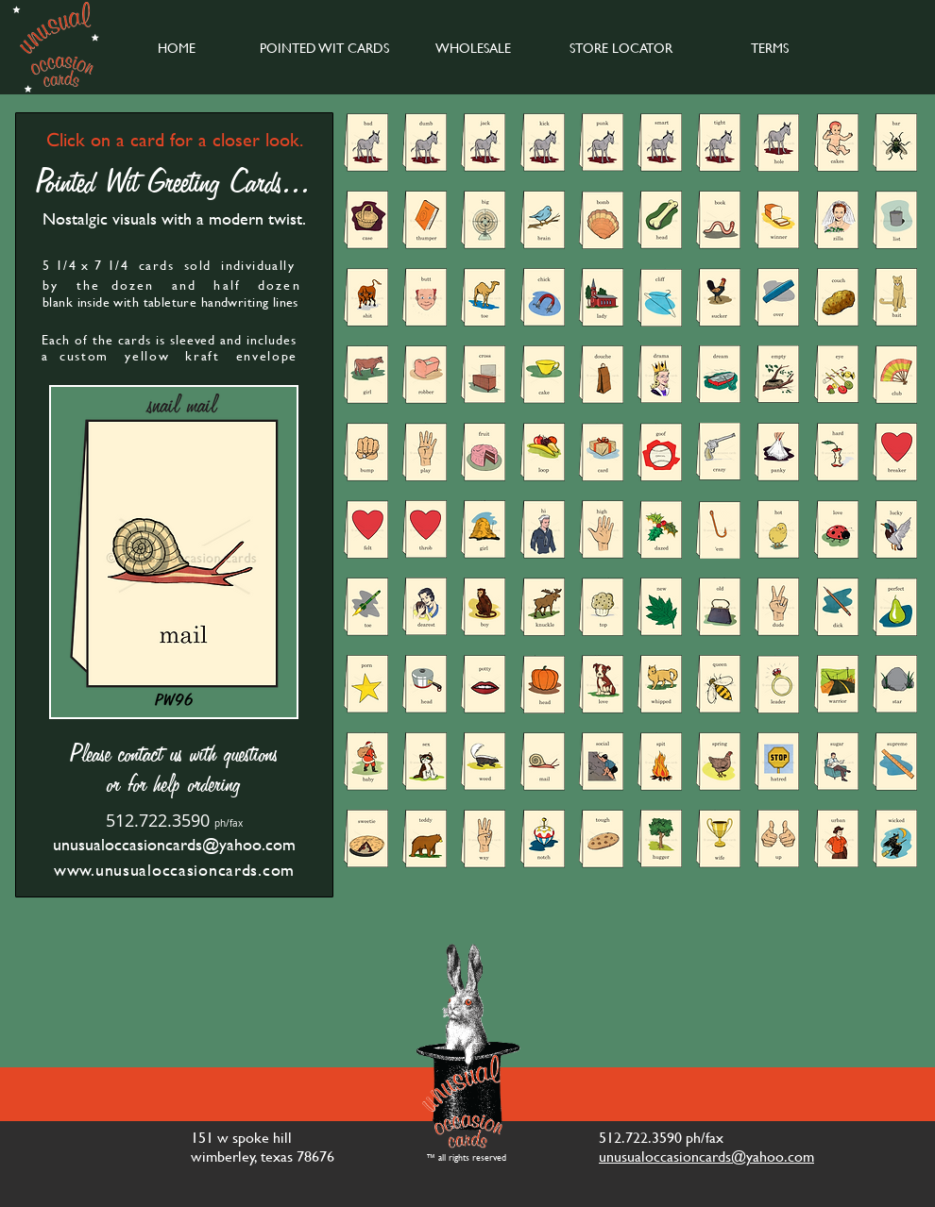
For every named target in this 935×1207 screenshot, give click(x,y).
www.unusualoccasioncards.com (174, 869)
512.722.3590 (158, 820)
